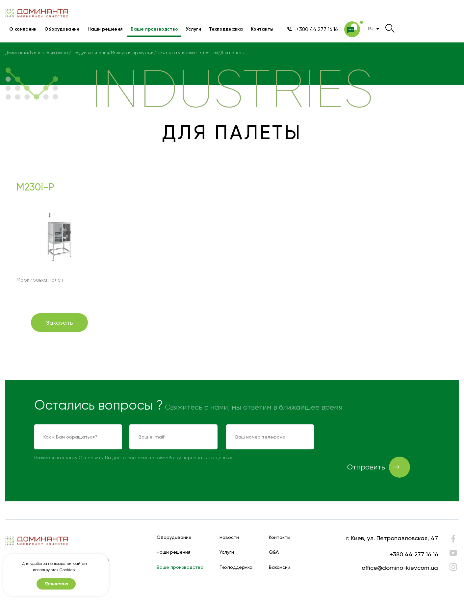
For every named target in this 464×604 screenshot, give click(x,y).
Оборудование (62, 29)
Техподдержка (226, 29)
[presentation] (372, 437)
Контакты (262, 29)
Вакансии (279, 567)
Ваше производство (154, 29)
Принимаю (56, 584)
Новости (229, 537)
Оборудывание (174, 537)
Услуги (193, 29)
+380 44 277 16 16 (414, 554)
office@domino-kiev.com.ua (400, 567)
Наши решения (105, 29)
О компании (23, 29)
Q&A (274, 552)
